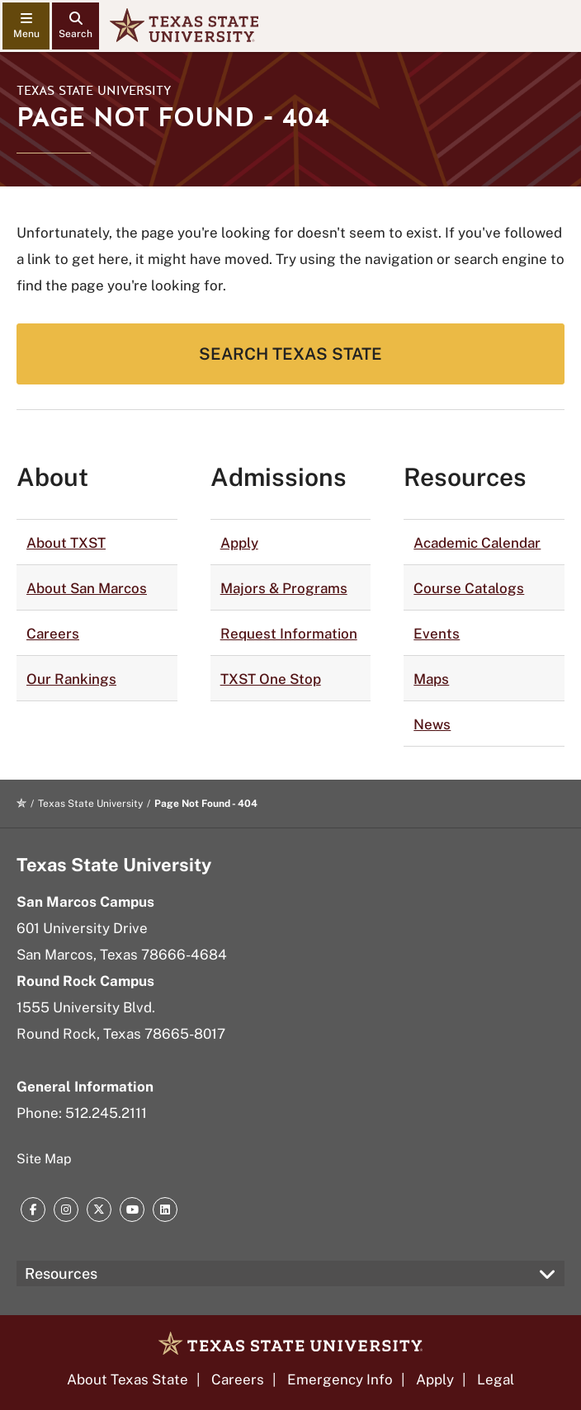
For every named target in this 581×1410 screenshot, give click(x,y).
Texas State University (94, 91)
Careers (52, 633)
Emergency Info (340, 1379)
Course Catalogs (468, 588)
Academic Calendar (477, 543)
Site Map (44, 1159)
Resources (61, 1273)
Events (436, 633)
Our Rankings (71, 679)
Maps (431, 679)
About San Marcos (86, 588)
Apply (239, 543)
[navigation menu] (26, 26)
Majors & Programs (283, 588)
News (432, 724)
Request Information (288, 633)
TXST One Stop (270, 679)
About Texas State (127, 1379)
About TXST (66, 543)
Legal (495, 1379)
